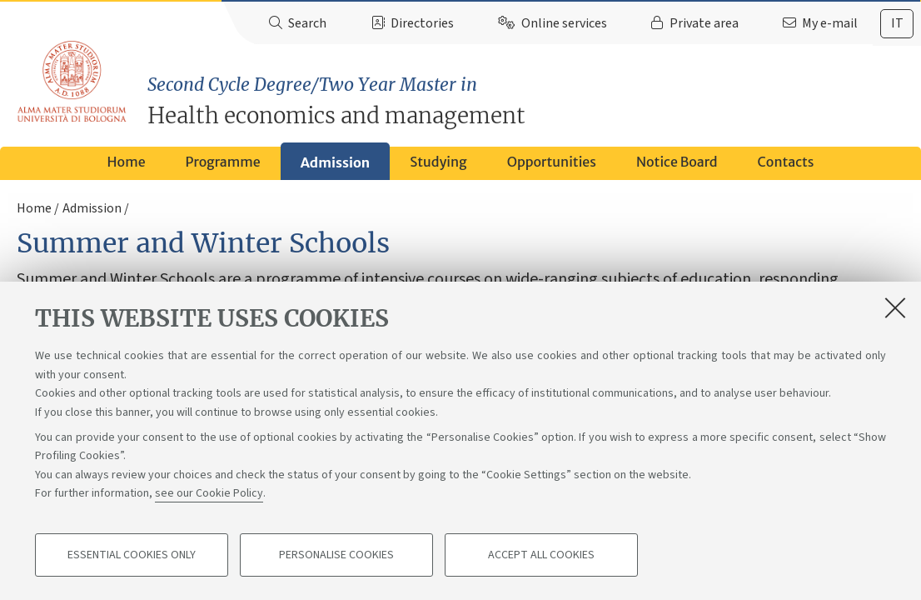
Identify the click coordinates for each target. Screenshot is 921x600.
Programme (223, 161)
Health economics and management (534, 100)
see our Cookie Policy (209, 493)
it (897, 23)
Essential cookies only (131, 555)
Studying (438, 161)
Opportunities (551, 161)
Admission (335, 162)
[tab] (897, 23)
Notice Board (677, 161)
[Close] (895, 307)
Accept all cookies (541, 555)
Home (126, 161)
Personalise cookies (336, 555)
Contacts (786, 161)
